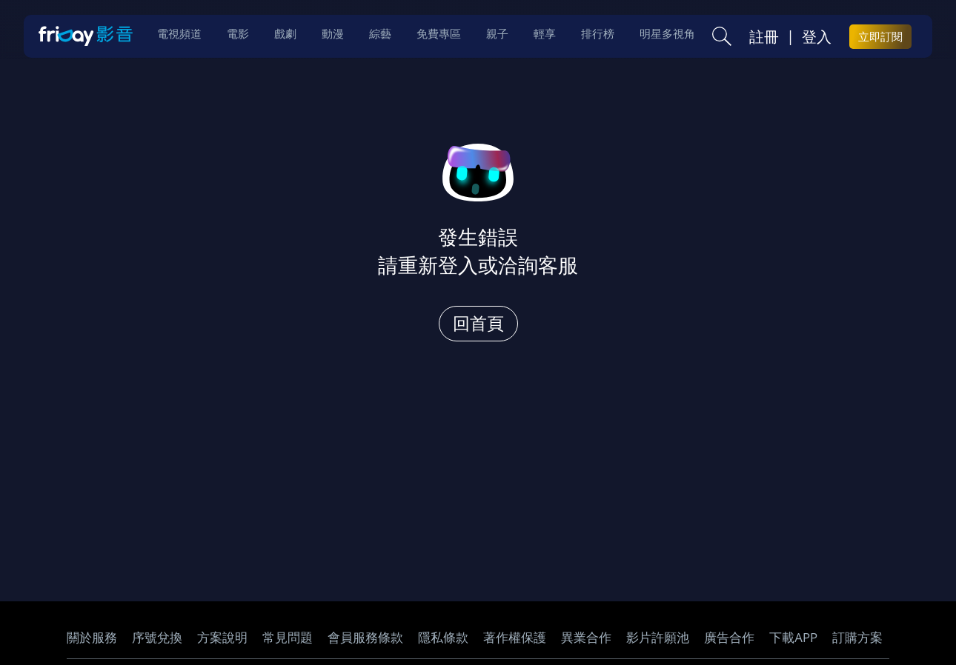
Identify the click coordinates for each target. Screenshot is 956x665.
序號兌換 (157, 637)
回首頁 (478, 323)
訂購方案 (857, 637)
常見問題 (287, 637)
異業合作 (586, 637)
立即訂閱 (880, 37)
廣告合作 (729, 637)
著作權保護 (514, 637)
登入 (816, 37)
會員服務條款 (365, 637)
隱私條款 (443, 637)
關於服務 (92, 637)
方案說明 (222, 637)
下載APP (793, 637)
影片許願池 (657, 637)
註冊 (764, 37)
